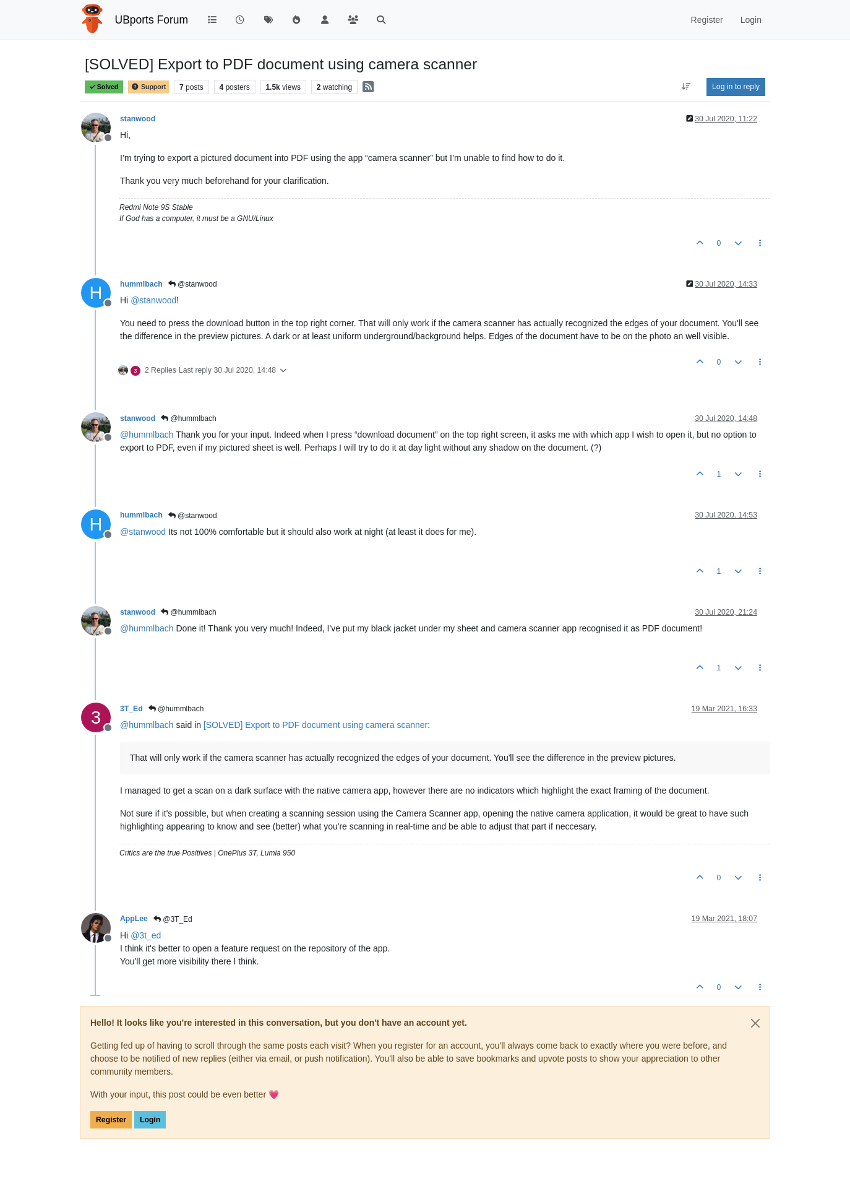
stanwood (137, 119)
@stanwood (192, 284)
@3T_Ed (172, 919)
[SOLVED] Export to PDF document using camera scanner (315, 725)
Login (150, 1119)
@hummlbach (189, 418)
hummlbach (141, 284)
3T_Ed (131, 708)
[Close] (755, 1023)
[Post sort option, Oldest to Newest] (686, 86)
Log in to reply (736, 86)
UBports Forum (152, 20)
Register (111, 1119)
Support (148, 87)
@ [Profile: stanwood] (153, 300)
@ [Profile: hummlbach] (147, 435)
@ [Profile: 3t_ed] (146, 935)
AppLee (134, 918)
